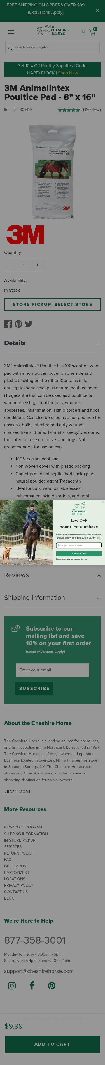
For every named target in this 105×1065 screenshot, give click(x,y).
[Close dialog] (102, 502)
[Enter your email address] (79, 545)
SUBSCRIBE (79, 553)
